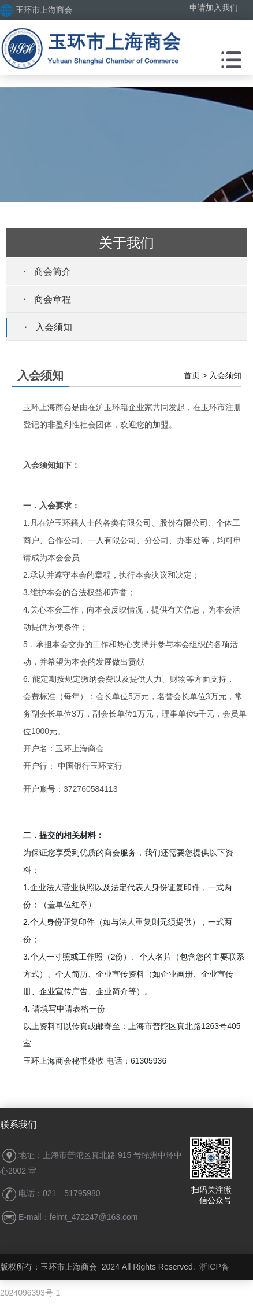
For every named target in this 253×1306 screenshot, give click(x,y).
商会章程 (52, 299)
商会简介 (52, 271)
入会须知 (53, 327)
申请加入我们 (213, 7)
